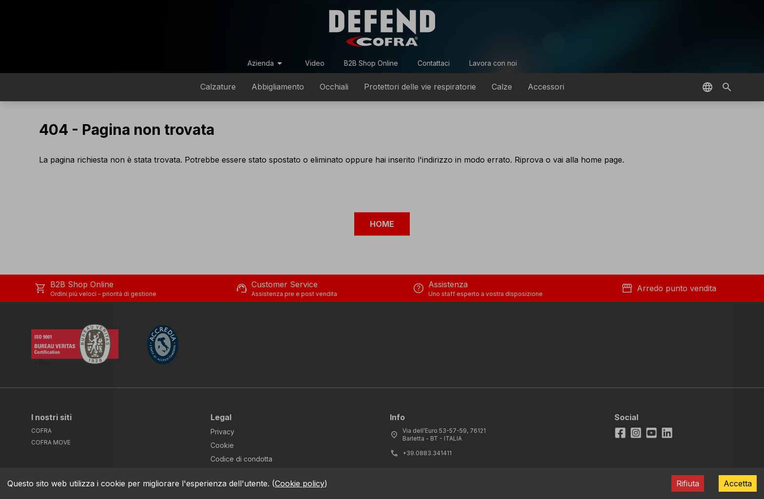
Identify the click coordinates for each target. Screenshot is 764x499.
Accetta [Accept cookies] (738, 483)
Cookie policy (300, 483)
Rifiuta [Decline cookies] (687, 483)
